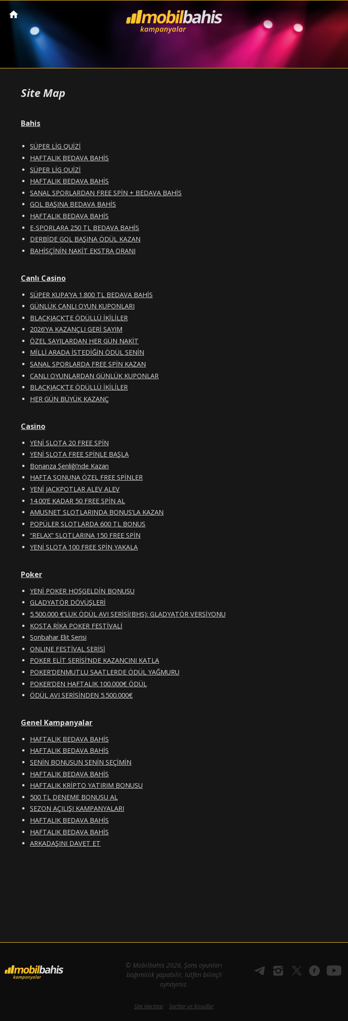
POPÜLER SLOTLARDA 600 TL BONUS (87, 524)
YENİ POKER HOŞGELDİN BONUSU (82, 591)
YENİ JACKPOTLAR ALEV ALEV (75, 489)
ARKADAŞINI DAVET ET (65, 843)
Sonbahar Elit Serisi (58, 637)
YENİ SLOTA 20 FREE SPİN (69, 442)
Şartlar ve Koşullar (191, 1006)
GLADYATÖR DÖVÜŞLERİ (68, 602)
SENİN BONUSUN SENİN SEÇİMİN (80, 762)
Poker (31, 574)
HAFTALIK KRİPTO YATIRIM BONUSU (86, 785)
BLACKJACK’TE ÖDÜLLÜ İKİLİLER (79, 317)
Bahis (30, 123)
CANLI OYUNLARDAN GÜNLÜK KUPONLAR (94, 375)
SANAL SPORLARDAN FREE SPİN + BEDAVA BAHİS (106, 192)
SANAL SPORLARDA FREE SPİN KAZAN (88, 364)
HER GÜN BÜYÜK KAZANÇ (69, 399)
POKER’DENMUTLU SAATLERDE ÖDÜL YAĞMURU (104, 672)
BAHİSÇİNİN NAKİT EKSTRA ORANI (82, 250)
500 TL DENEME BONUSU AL (74, 797)
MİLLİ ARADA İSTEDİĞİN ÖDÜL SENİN (87, 352)
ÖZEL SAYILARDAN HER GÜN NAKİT (84, 341)
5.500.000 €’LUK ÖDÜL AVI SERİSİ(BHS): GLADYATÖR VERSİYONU (128, 614)
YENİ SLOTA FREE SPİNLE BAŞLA (79, 454)
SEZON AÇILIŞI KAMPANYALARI (77, 808)
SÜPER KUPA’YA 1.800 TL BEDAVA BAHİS (91, 294)
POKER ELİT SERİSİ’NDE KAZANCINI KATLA (94, 660)
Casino (33, 426)
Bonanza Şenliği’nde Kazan (69, 466)
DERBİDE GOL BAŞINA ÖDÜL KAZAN (85, 239)
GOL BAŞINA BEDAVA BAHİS (73, 204)
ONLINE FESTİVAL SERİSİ (67, 649)
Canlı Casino (43, 278)
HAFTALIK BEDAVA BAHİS (69, 158)
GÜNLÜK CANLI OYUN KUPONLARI (82, 306)
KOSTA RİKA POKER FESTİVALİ (76, 625)
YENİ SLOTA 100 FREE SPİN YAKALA (84, 547)
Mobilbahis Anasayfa (13, 14)
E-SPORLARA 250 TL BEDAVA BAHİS (84, 227)
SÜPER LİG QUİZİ (55, 146)
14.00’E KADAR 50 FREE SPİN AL (77, 500)
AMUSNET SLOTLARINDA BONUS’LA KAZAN (97, 512)
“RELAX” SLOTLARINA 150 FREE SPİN (85, 535)
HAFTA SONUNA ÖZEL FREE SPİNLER (86, 477)
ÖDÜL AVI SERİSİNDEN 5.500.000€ (81, 695)
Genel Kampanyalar (56, 722)
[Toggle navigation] (332, 15)
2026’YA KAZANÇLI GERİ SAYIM (76, 329)
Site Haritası (148, 1006)
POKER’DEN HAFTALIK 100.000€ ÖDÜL (88, 683)
